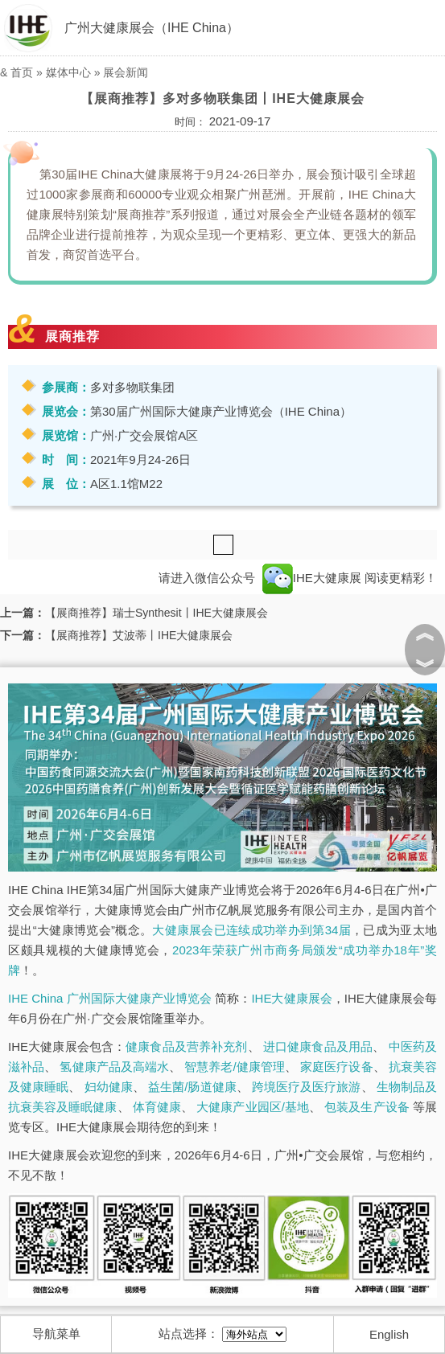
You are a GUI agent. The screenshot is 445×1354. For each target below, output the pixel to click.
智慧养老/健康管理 (234, 1066)
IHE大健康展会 (291, 998)
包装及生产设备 (366, 1107)
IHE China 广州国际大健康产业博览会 (110, 998)
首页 (21, 72)
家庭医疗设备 (336, 1066)
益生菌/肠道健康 (192, 1086)
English (389, 1334)
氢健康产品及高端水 (114, 1066)
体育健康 (157, 1107)
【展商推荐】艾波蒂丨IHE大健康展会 (139, 635)
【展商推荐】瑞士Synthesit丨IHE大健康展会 (156, 612)
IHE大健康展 (312, 578)
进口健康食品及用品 (318, 1046)
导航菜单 (56, 1333)
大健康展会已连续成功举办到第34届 (251, 930)
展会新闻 (125, 72)
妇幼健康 (108, 1086)
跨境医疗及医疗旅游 (306, 1086)
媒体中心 (68, 72)
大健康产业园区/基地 (252, 1107)
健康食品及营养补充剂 (186, 1046)
